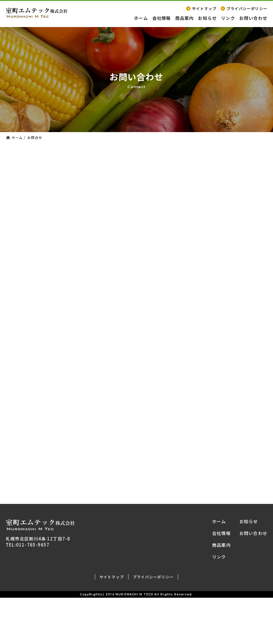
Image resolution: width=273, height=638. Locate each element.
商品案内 (184, 18)
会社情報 (161, 18)
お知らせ (207, 18)
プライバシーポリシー (244, 8)
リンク (228, 18)
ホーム (141, 18)
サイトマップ (201, 8)
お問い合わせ (253, 18)
